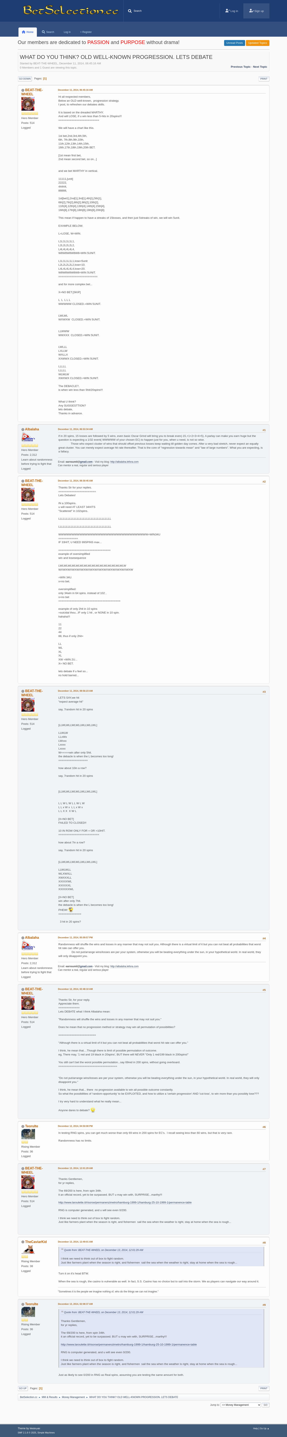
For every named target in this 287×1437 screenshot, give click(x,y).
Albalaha (32, 429)
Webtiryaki (35, 1428)
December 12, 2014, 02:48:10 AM (75, 989)
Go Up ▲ (264, 1428)
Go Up (23, 1388)
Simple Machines (46, 1432)
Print (264, 79)
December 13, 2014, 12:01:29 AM (75, 1168)
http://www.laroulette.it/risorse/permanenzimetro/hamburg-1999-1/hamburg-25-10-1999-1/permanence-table (125, 1202)
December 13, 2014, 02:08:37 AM (75, 1304)
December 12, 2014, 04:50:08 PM (75, 1126)
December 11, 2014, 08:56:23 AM (75, 691)
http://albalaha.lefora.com (124, 461)
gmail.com (86, 461)
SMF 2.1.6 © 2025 (27, 1432)
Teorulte (31, 1126)
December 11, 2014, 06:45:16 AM (75, 90)
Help (255, 1428)
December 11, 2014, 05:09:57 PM (75, 937)
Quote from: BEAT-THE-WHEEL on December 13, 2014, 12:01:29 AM (103, 1250)
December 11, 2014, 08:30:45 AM (75, 480)
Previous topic (241, 66)
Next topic (260, 66)
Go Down (25, 79)
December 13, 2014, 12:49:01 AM (75, 1241)
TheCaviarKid (36, 1242)
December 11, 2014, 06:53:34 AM (75, 429)
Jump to (214, 1404)
